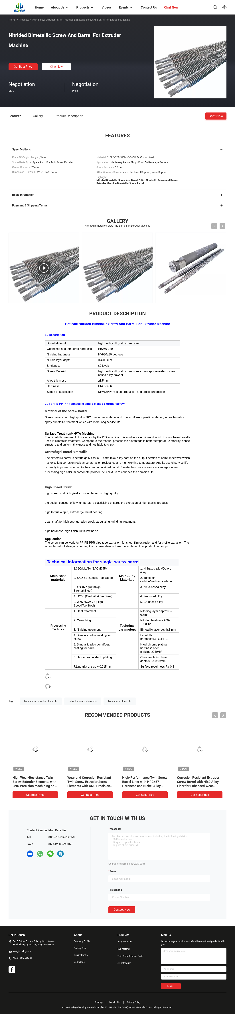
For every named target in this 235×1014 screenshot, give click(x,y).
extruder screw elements (83, 701)
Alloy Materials (125, 941)
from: (113, 871)
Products (24, 19)
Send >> (171, 986)
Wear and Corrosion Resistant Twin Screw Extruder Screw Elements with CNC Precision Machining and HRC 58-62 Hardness (89, 786)
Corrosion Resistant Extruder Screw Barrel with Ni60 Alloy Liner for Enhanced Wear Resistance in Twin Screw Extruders (198, 786)
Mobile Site (114, 1002)
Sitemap (99, 1002)
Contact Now (122, 909)
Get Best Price (23, 66)
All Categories (124, 963)
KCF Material (124, 949)
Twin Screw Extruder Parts (47, 19)
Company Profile (82, 941)
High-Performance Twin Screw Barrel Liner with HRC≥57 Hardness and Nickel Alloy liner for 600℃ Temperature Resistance (144, 786)
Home (12, 19)
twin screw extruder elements (40, 701)
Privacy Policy (133, 1002)
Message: (115, 828)
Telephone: (116, 889)
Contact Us (79, 962)
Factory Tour (80, 948)
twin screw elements (119, 701)
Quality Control (81, 955)
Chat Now (56, 66)
